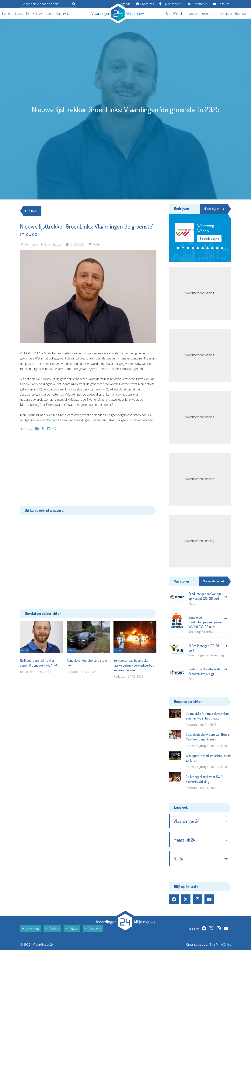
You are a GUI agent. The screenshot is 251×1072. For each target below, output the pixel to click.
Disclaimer (93, 929)
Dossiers (221, 4)
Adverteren (197, 4)
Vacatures (145, 4)
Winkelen (179, 13)
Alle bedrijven (214, 209)
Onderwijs (62, 13)
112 (27, 13)
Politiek (37, 13)
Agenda (123, 4)
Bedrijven (241, 13)
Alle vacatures (213, 581)
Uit (167, 13)
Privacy (71, 929)
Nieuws (18, 13)
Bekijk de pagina (209, 243)
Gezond (206, 13)
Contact (52, 929)
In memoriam (223, 13)
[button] (178, 253)
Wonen (193, 13)
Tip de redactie (171, 4)
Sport (49, 13)
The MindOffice (220, 944)
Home (6, 13)
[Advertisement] (88, 470)
